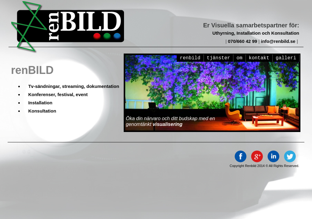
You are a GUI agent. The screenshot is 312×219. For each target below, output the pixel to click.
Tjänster (218, 58)
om (239, 58)
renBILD (190, 58)
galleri (286, 58)
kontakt (259, 58)
